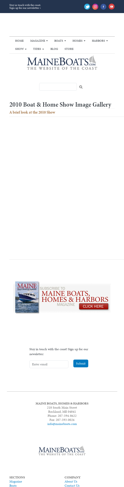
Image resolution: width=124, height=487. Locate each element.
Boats (58, 41)
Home (19, 41)
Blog (54, 49)
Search (81, 87)
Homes (78, 41)
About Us (71, 481)
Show (19, 49)
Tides (37, 49)
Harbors (98, 41)
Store (69, 49)
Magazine (37, 41)
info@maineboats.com (62, 423)
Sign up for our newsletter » (25, 8)
